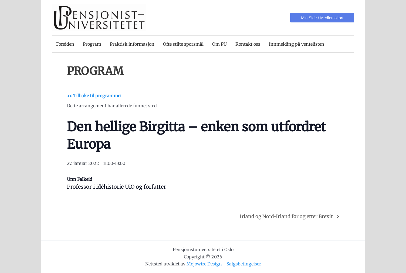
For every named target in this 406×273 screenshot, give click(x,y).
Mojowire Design (204, 264)
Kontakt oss (247, 44)
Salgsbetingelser (243, 264)
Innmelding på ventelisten (296, 44)
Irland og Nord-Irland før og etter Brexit (287, 216)
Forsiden (65, 44)
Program (92, 44)
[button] (322, 17)
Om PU (219, 44)
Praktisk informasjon (132, 44)
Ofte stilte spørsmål (183, 44)
